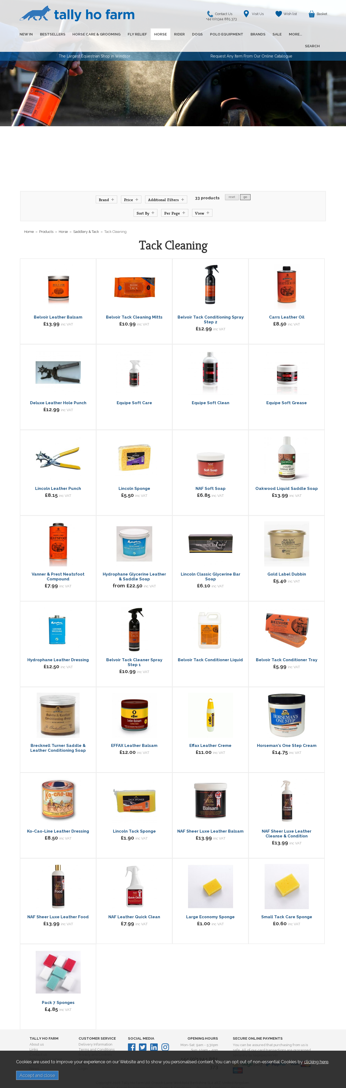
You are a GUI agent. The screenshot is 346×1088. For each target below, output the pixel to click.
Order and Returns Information (94, 1050)
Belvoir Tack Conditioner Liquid (210, 648)
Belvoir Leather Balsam (58, 305)
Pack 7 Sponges (58, 990)
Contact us (38, 1043)
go (245, 185)
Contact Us (222, 15)
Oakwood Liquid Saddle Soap (286, 476)
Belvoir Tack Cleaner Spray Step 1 (134, 650)
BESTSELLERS (50, 34)
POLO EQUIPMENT (216, 34)
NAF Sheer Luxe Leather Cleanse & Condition (286, 822)
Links (34, 1038)
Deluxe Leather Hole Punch (58, 391)
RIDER (172, 34)
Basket (322, 14)
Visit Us (258, 14)
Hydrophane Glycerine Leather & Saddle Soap (134, 565)
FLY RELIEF (132, 34)
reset (232, 185)
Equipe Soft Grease (286, 391)
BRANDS (246, 34)
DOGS (188, 34)
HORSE (154, 34)
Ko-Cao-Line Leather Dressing (58, 819)
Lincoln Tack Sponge (134, 819)
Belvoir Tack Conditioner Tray (286, 648)
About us (37, 1033)
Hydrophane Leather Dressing (58, 648)
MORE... (281, 34)
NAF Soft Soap (211, 476)
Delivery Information (95, 1033)
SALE (264, 34)
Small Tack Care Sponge (286, 905)
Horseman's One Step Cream (286, 733)
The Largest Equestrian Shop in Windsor (94, 44)
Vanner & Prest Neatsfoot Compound (58, 565)
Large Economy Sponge (210, 905)
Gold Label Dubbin (286, 562)
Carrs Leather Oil (286, 305)
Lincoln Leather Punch (58, 476)
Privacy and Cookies (95, 1043)
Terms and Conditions (97, 1038)
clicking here (316, 1061)
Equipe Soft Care (134, 391)
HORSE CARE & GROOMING (93, 34)
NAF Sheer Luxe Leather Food (58, 905)
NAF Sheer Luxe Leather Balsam (210, 819)
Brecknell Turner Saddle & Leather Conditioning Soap (58, 736)
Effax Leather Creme (210, 733)
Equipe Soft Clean (210, 391)
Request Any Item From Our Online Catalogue (251, 44)
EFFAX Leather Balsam (134, 733)
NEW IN (25, 34)
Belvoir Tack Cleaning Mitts (134, 305)
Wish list (290, 14)
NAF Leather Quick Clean (134, 905)
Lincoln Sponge (134, 476)
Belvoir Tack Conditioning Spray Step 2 (211, 308)
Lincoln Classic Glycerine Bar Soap (210, 565)
